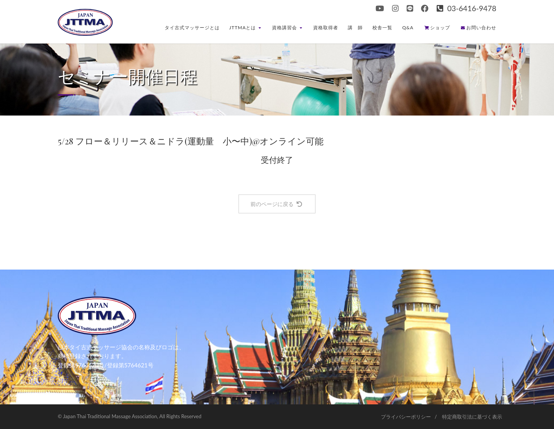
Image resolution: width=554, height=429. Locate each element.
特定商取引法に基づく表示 (472, 417)
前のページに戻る (276, 204)
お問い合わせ (478, 27)
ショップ (437, 27)
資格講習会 (287, 27)
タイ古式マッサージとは (192, 27)
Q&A (408, 27)
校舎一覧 (382, 27)
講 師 (355, 27)
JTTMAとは (245, 27)
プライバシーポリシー (406, 417)
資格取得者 (325, 27)
